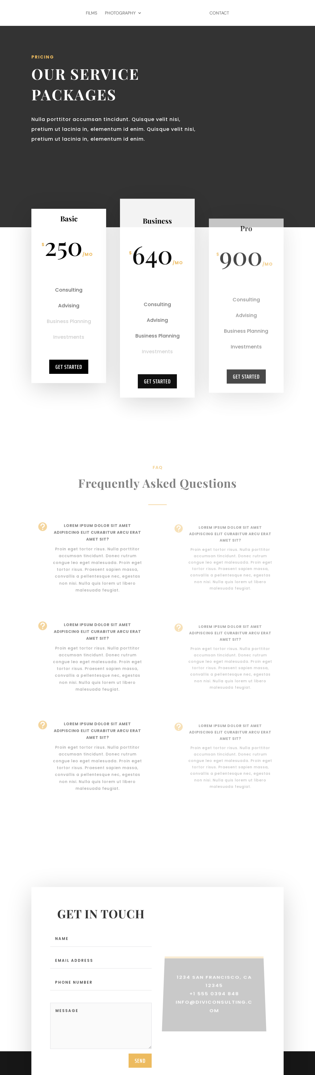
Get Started (68, 374)
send (140, 1065)
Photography (120, 13)
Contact (219, 13)
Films (91, 13)
